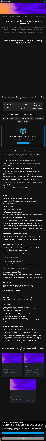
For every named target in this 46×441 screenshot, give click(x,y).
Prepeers (2, 16)
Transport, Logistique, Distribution (15, 16)
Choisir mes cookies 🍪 (23, 438)
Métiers (7, 16)
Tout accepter (23, 433)
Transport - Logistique (25, 16)
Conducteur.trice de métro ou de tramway (37, 16)
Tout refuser (23, 435)
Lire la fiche (30, 374)
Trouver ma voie (23, 143)
